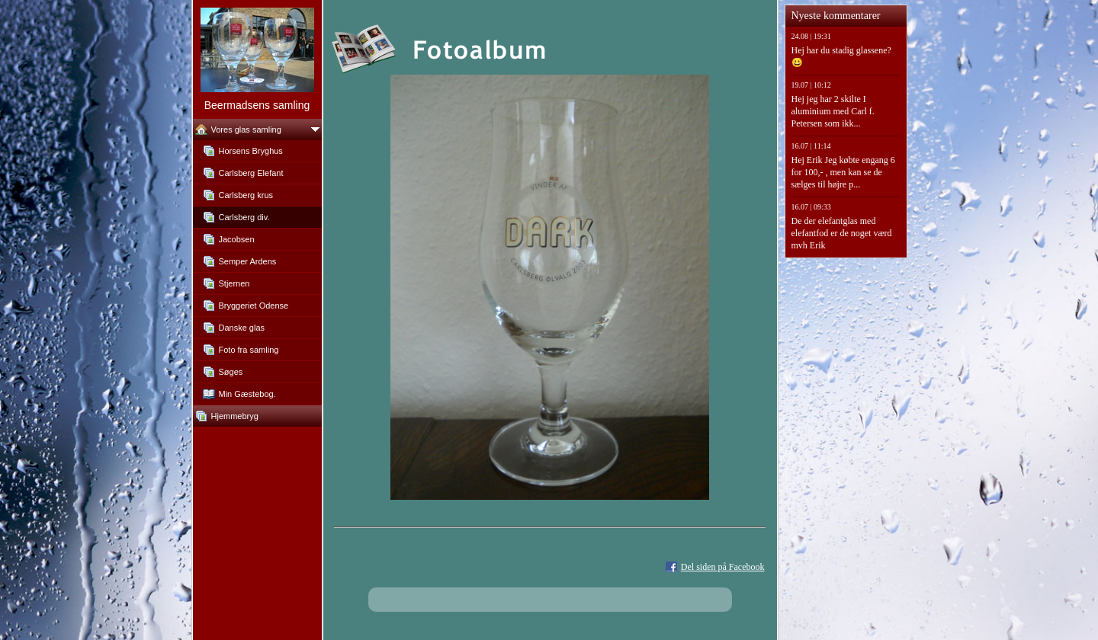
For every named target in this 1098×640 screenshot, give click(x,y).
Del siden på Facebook (723, 567)
